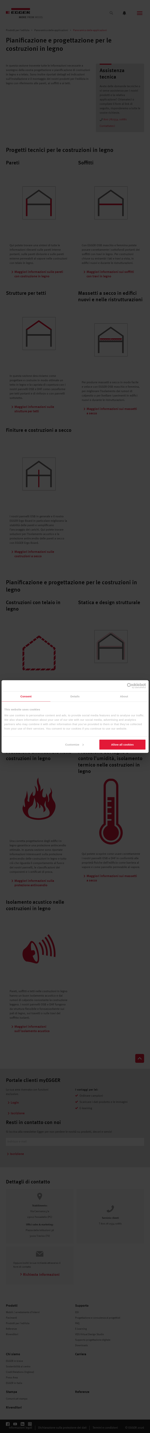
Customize (74, 744)
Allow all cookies (122, 744)
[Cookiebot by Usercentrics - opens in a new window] (129, 686)
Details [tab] (75, 696)
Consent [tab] (26, 696)
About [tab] (124, 696)
